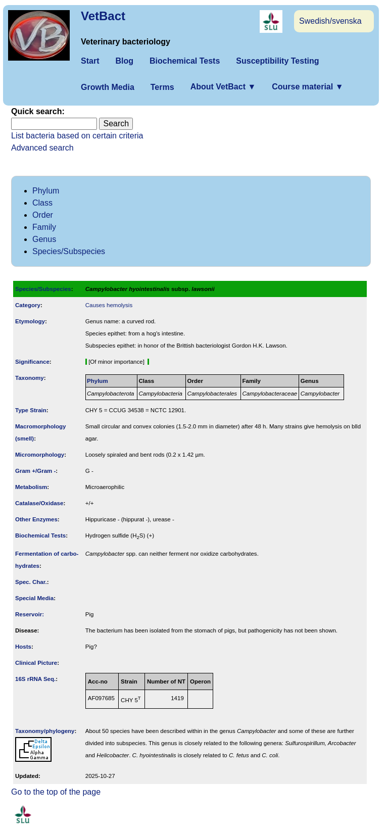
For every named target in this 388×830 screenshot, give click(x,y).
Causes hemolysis (108, 305)
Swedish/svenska (330, 21)
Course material (307, 86)
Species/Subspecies (68, 251)
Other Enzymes (36, 519)
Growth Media (107, 87)
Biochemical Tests (185, 61)
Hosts (23, 647)
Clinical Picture (36, 663)
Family (44, 227)
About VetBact (223, 86)
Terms (162, 87)
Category (27, 305)
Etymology (30, 321)
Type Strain (30, 410)
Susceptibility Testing (277, 61)
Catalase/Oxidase (39, 503)
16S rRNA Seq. (35, 679)
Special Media (34, 598)
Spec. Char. (31, 582)
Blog (124, 61)
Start (90, 61)
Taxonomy (29, 378)
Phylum (45, 190)
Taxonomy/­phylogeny (45, 731)
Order (42, 215)
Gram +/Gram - (35, 471)
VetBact (103, 16)
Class (42, 203)
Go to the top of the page (56, 792)
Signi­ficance (32, 362)
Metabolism (31, 487)
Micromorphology (39, 455)
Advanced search (42, 147)
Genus (44, 239)
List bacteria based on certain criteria (77, 135)
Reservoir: (29, 614)
